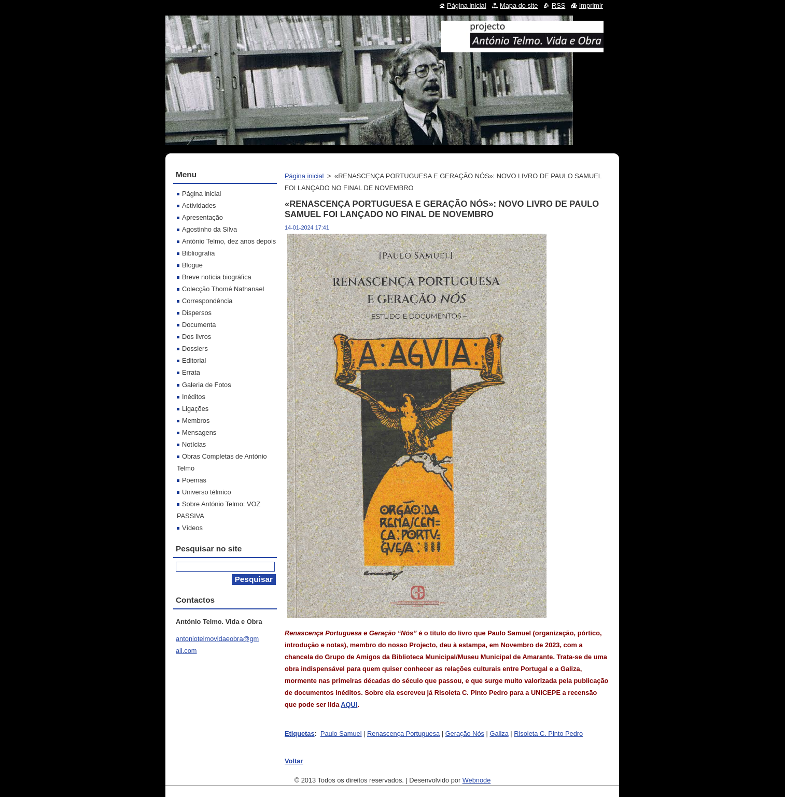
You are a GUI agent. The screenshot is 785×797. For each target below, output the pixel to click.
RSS (558, 5)
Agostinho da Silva (209, 229)
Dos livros (196, 336)
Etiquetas (300, 733)
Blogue (192, 265)
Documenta (199, 325)
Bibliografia (198, 253)
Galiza (498, 733)
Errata (191, 372)
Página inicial (304, 176)
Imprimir (591, 5)
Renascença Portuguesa (403, 733)
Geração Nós (464, 733)
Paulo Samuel (341, 733)
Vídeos (192, 528)
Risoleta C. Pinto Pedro (548, 733)
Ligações (195, 408)
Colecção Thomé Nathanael (223, 289)
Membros (195, 420)
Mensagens (199, 432)
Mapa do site (519, 5)
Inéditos (193, 397)
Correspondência (207, 301)
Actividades (199, 205)
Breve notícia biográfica (216, 277)
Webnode (476, 780)
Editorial (194, 360)
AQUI (349, 704)
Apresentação (202, 217)
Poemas (194, 480)
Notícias (194, 444)
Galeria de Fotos (206, 385)
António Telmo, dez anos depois (229, 241)
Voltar (294, 761)
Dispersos (197, 313)
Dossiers (195, 348)
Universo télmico (206, 492)
